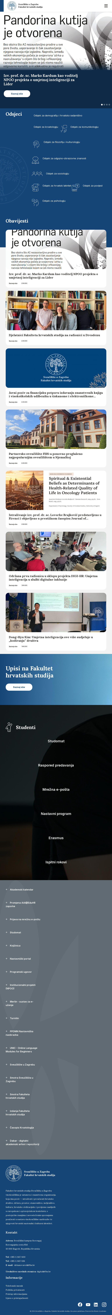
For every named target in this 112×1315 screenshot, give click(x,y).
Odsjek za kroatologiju (46, 126)
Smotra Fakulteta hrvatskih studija (18, 1096)
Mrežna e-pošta (56, 789)
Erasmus (56, 838)
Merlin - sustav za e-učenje (19, 1003)
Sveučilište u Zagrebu (20, 1064)
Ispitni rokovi (56, 862)
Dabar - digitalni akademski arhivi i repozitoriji (22, 1142)
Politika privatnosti (15, 1290)
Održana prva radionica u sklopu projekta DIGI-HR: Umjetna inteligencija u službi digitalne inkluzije (53, 577)
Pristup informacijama (16, 1294)
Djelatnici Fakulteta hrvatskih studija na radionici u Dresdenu (54, 335)
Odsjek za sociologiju (57, 173)
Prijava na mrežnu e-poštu (23, 919)
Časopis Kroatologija (20, 1127)
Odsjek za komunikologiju (84, 126)
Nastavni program (56, 814)
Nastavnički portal (18, 958)
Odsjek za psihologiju (53, 200)
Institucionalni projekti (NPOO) (20, 987)
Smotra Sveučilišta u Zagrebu (19, 1079)
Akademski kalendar (19, 889)
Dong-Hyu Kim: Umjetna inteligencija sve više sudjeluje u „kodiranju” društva (51, 638)
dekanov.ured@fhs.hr (24, 1265)
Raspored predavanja (56, 765)
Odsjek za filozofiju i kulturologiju (62, 142)
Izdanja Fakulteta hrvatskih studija (18, 1113)
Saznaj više (13, 283)
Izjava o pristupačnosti (17, 1298)
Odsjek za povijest (93, 185)
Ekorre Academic (100, 1311)
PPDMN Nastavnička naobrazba (19, 1033)
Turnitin (12, 1018)
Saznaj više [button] (17, 93)
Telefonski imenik (14, 1286)
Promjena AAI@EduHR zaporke (20, 904)
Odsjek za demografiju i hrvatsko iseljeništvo (58, 115)
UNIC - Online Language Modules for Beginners (21, 1050)
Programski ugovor (19, 971)
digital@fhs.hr (44, 1271)
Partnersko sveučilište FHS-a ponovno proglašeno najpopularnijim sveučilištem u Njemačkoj (46, 455)
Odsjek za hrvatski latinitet (57, 185)
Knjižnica (13, 945)
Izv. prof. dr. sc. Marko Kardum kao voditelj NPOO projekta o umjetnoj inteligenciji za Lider (53, 275)
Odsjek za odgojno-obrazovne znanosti (64, 158)
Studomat (56, 741)
